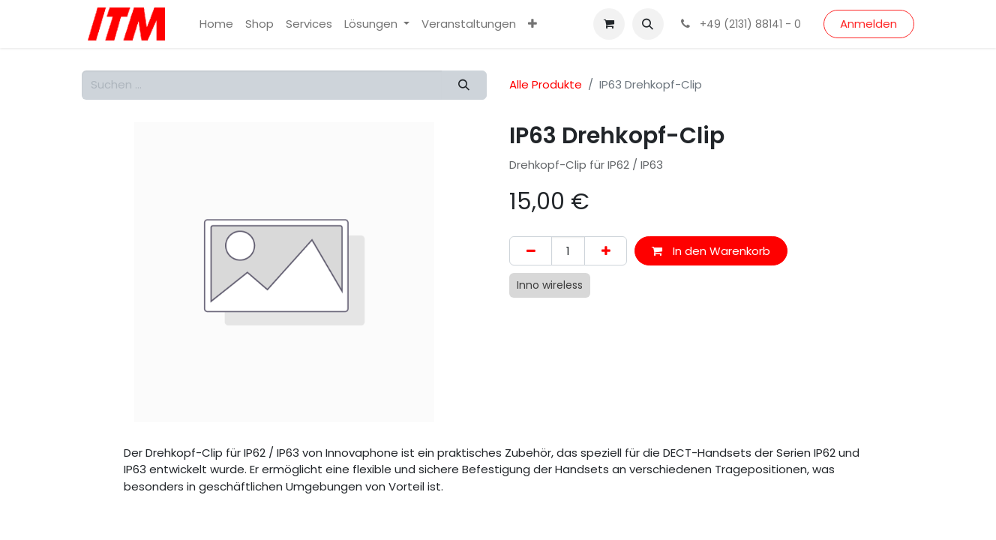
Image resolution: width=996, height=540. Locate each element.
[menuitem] (216, 24)
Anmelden (868, 24)
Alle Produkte (545, 84)
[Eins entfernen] (530, 251)
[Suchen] (464, 85)
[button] (648, 24)
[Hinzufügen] (605, 251)
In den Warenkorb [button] (711, 251)
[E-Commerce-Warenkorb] (609, 24)
